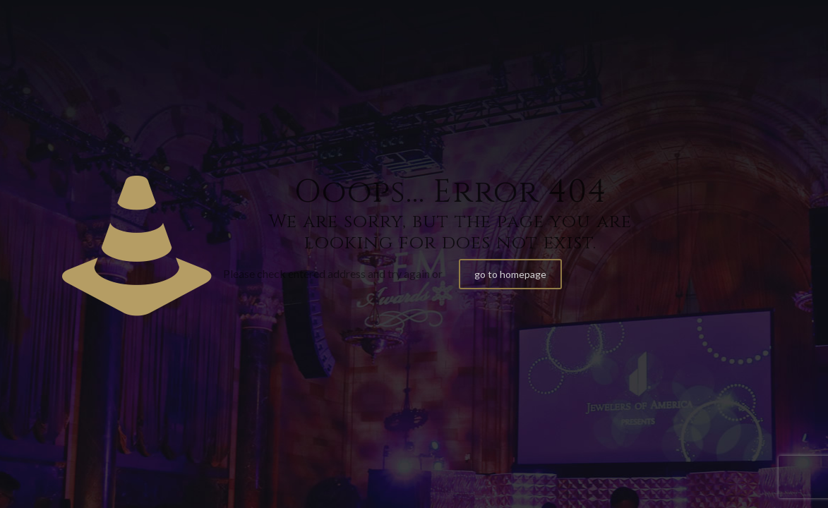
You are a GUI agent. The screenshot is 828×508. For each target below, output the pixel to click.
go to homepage (510, 274)
